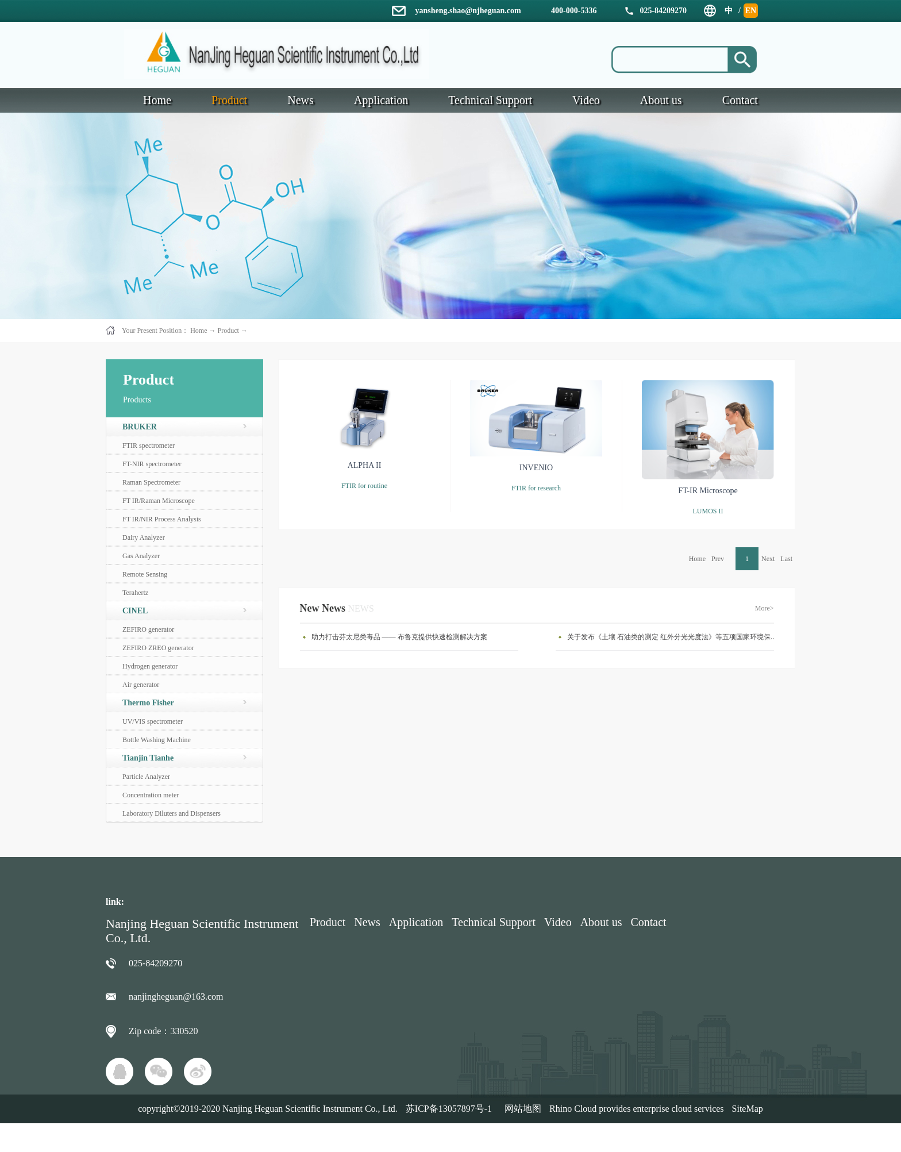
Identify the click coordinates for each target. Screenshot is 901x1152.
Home (697, 559)
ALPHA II (365, 465)
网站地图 (520, 1108)
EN (750, 10)
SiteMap (747, 1108)
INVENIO (536, 467)
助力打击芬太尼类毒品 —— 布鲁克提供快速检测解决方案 (399, 637)
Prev (717, 559)
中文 (729, 12)
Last (786, 559)
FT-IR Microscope (707, 490)
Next (768, 559)
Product (227, 331)
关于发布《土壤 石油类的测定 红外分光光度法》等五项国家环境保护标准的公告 (673, 637)
